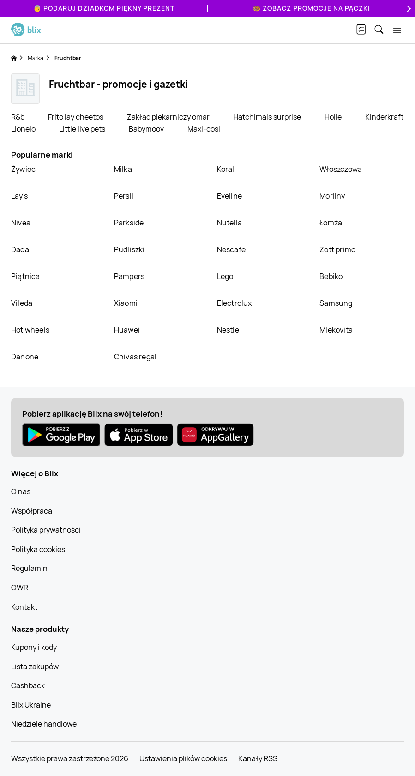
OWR (19, 587)
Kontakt (24, 607)
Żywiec (23, 169)
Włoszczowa (340, 169)
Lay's (19, 196)
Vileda (21, 303)
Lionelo (24, 129)
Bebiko (331, 276)
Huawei (127, 330)
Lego (225, 276)
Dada (20, 249)
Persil (123, 196)
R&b (18, 117)
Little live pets (83, 129)
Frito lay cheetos (76, 117)
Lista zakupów (35, 666)
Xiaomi (126, 303)
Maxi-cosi (203, 129)
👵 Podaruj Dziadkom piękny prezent (103, 8)
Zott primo (337, 249)
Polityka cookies (38, 549)
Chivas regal (135, 357)
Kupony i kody (34, 647)
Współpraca (31, 511)
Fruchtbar (67, 58)
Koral (226, 169)
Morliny (332, 196)
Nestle (228, 330)
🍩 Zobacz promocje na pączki (311, 8)
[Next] (407, 8)
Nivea (20, 223)
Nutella (229, 223)
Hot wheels (30, 330)
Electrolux (234, 303)
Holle (334, 117)
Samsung (335, 303)
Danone (24, 357)
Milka (123, 169)
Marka (35, 58)
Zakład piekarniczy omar (169, 117)
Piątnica (25, 276)
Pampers (129, 276)
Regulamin (29, 568)
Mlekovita (336, 330)
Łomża (330, 223)
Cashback (28, 685)
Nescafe (231, 249)
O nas (20, 491)
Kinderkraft (384, 117)
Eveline (229, 196)
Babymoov (147, 129)
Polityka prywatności (46, 530)
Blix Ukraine (31, 705)
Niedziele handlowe (44, 724)
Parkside (129, 223)
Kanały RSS (257, 758)
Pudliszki (129, 249)
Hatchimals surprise (267, 117)
